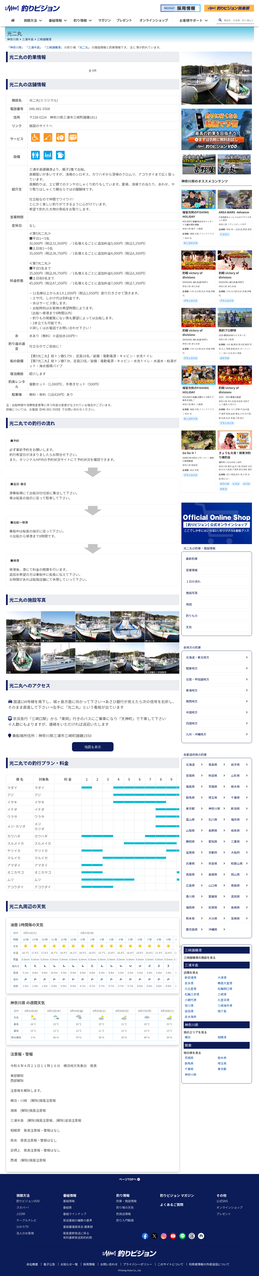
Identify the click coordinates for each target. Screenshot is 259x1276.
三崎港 (222, 994)
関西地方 (192, 701)
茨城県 (213, 786)
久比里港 (190, 989)
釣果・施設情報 (126, 1201)
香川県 (190, 896)
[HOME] (12, 20)
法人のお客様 (25, 1233)
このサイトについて (171, 1264)
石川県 (213, 819)
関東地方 (192, 668)
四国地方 (192, 723)
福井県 (235, 819)
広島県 (190, 885)
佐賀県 (213, 907)
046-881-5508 (39, 108)
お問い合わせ (109, 1264)
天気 (189, 627)
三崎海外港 (225, 1005)
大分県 (213, 918)
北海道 (190, 764)
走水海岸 (190, 1017)
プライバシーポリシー (137, 1264)
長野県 (213, 830)
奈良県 (213, 863)
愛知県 (213, 841)
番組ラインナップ (74, 1214)
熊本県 (190, 918)
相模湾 (222, 1037)
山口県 (213, 885)
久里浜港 (223, 1000)
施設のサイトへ (41, 125)
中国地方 (192, 712)
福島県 (190, 786)
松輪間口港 (225, 989)
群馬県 (190, 797)
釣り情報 (123, 1195)
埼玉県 (213, 797)
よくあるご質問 (171, 1204)
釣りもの (192, 616)
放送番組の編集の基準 (77, 1220)
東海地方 (192, 690)
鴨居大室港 (225, 983)
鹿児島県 (192, 929)
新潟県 (235, 808)
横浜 (188, 1037)
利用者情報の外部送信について (209, 1264)
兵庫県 (190, 863)
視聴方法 (23, 1195)
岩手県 (235, 764)
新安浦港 (190, 977)
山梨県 (190, 830)
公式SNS (222, 1201)
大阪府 (235, 852)
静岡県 (190, 841)
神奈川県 (13, 39)
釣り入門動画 (125, 1220)
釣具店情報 (123, 1214)
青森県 (213, 764)
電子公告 (49, 1264)
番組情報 (69, 1195)
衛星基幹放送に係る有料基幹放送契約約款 (77, 1235)
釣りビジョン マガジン (177, 1195)
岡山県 (235, 874)
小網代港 (190, 1000)
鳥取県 (190, 874)
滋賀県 (190, 852)
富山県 (190, 819)
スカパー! (22, 1207)
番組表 (67, 1207)
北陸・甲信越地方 (197, 679)
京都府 (213, 852)
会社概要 (32, 1264)
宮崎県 (235, 918)
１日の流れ (193, 581)
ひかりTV (22, 1227)
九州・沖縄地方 (196, 734)
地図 (189, 604)
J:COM (20, 1214)
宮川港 (189, 1005)
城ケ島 (222, 1011)
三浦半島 (28, 39)
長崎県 (235, 907)
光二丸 (83, 47)
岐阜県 (235, 830)
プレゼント (223, 1214)
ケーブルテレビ (26, 1220)
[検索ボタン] (220, 20)
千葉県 (235, 797)
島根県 (213, 874)
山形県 (235, 775)
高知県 (235, 896)
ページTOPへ (129, 1179)
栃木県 (235, 786)
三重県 (235, 841)
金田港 (189, 1011)
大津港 (222, 977)
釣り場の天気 (125, 1207)
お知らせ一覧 (69, 1264)
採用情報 (89, 1264)
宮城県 (190, 775)
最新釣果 (192, 559)
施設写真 (192, 593)
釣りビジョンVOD (28, 1201)
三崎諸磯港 (44, 39)
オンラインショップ (229, 1207)
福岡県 (190, 907)
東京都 (190, 808)
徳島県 (235, 885)
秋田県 (213, 775)
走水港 (189, 983)
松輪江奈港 (192, 994)
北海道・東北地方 (197, 657)
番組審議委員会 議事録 (78, 1227)
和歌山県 (237, 863)
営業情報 (192, 570)
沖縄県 (213, 929)
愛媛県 (213, 896)
